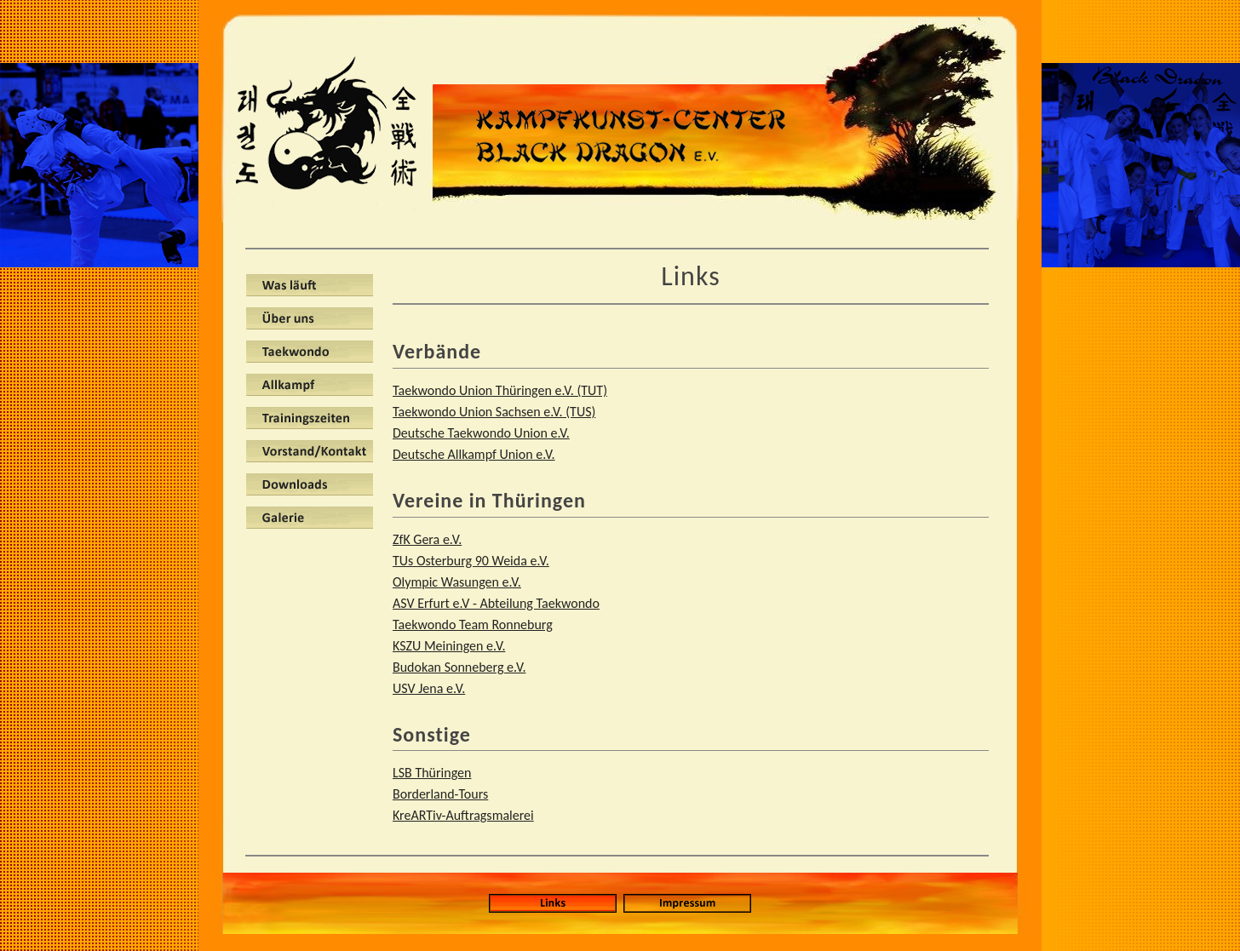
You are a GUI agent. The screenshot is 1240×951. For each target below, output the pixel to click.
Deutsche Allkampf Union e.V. (474, 454)
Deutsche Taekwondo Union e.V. (481, 433)
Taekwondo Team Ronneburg (473, 624)
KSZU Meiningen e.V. (449, 646)
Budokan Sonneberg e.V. (459, 667)
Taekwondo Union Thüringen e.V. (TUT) (500, 390)
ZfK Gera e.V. (427, 539)
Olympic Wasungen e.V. (457, 582)
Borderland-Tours (440, 794)
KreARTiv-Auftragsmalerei (463, 815)
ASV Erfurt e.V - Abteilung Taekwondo (496, 603)
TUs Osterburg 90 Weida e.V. (471, 561)
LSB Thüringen (432, 773)
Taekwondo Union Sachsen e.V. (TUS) (494, 412)
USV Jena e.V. (429, 688)
